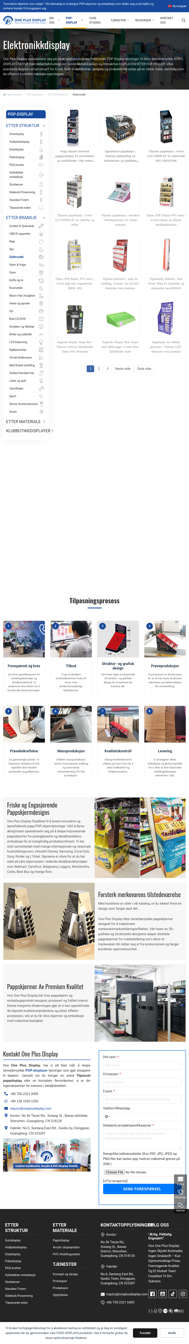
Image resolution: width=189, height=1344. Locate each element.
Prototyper (60, 1281)
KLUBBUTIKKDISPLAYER (26, 430)
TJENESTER (118, 20)
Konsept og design (65, 1274)
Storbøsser (12, 1282)
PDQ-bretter (13, 1268)
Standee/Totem (15, 1288)
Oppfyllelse (60, 1295)
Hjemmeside (12, 94)
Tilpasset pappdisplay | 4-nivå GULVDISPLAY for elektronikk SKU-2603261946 (166, 156)
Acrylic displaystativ (66, 1247)
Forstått (145, 1333)
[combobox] (107, 1116)
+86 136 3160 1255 (24, 1101)
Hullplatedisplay (16, 1247)
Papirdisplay (61, 1240)
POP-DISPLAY (71, 20)
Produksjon (60, 1288)
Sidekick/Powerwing (19, 1295)
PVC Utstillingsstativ (66, 1254)
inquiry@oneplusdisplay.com (30, 1108)
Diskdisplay (13, 1254)
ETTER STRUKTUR (22, 125)
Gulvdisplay (13, 1240)
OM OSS (52, 20)
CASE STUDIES (94, 20)
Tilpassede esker (16, 1302)
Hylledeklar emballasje (20, 1275)
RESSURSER (143, 20)
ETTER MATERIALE (23, 421)
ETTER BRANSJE (58, 94)
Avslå (172, 1333)
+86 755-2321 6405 (24, 1094)
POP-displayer (34, 94)
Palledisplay (13, 1261)
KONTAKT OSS (166, 20)
